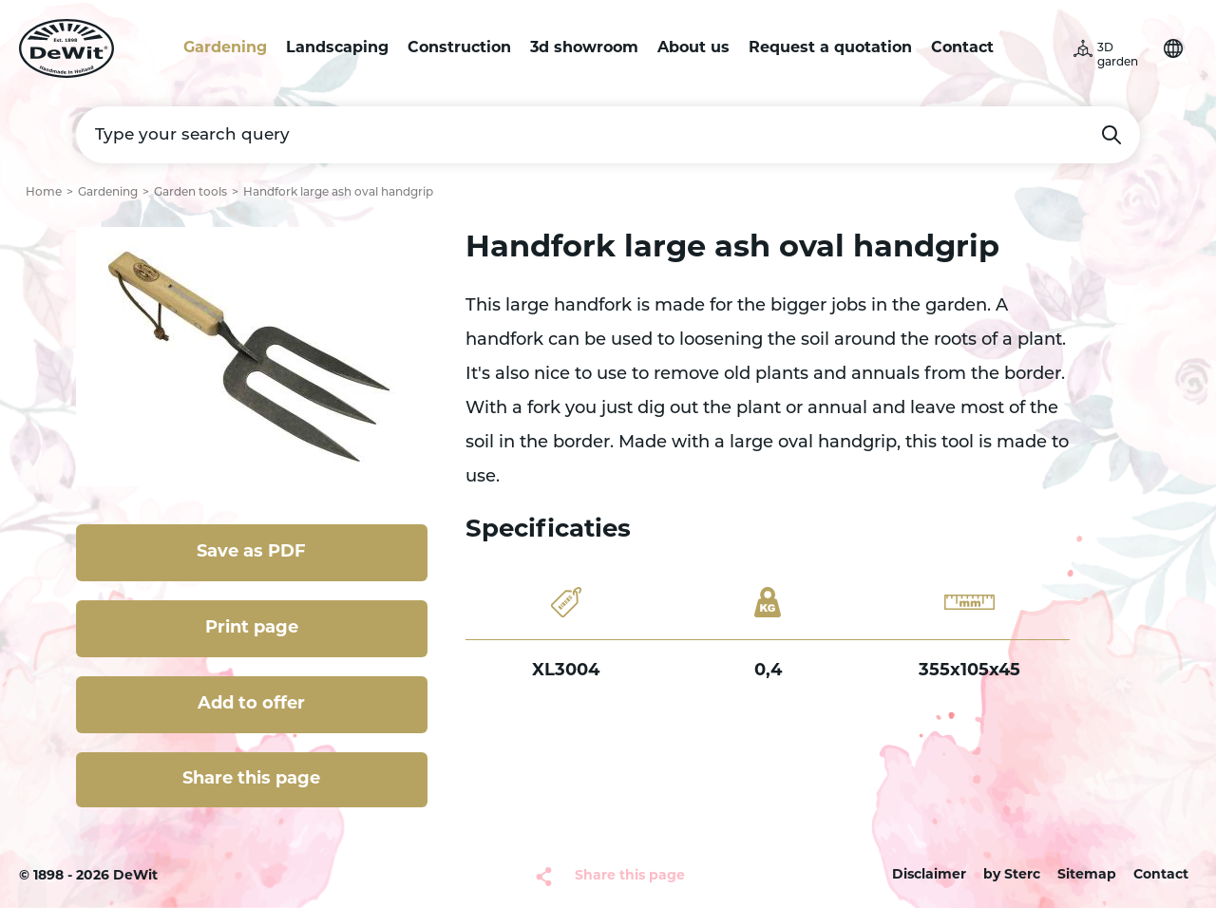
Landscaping (337, 48)
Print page (251, 628)
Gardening (225, 48)
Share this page (251, 779)
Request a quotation (830, 48)
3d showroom (584, 48)
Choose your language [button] (1173, 48)
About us (693, 48)
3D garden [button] (1117, 55)
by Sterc (1011, 875)
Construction (459, 48)
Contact (962, 48)
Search (1111, 134)
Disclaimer (929, 875)
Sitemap (1086, 875)
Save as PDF (251, 552)
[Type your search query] (608, 134)
